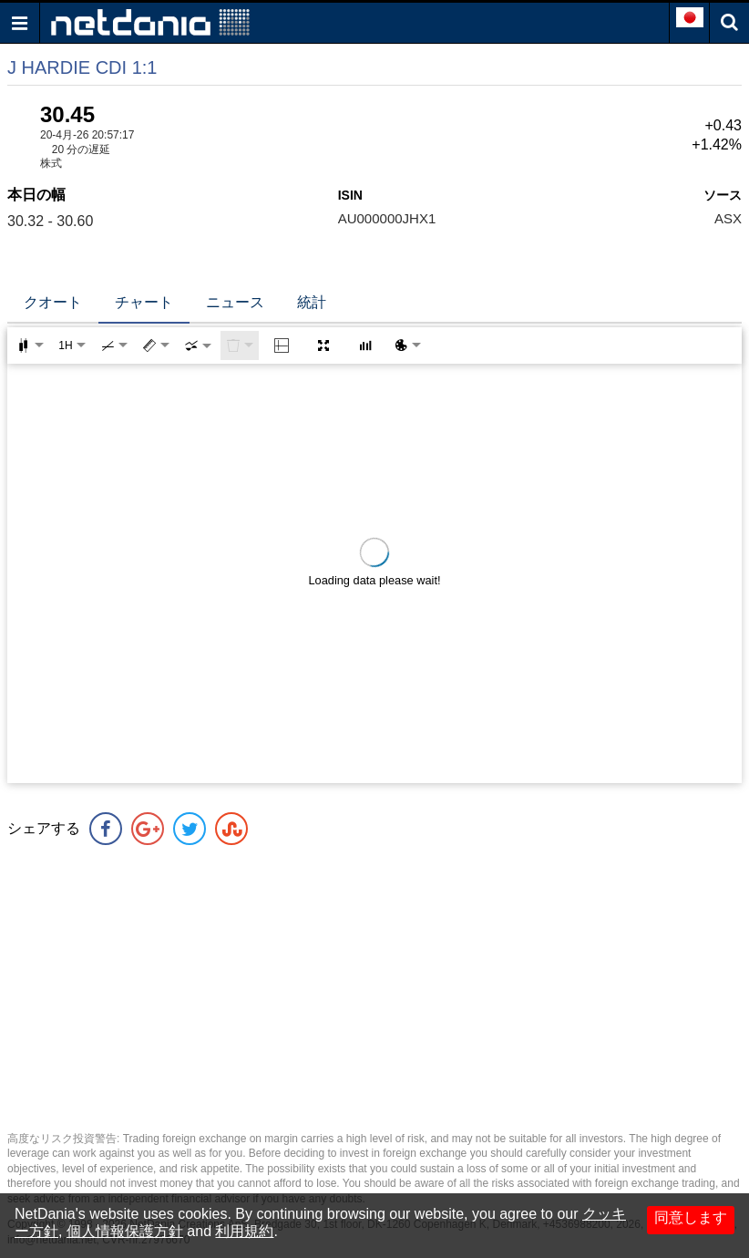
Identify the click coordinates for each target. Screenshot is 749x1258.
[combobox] (198, 345)
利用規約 (244, 1231)
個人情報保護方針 (125, 1231)
